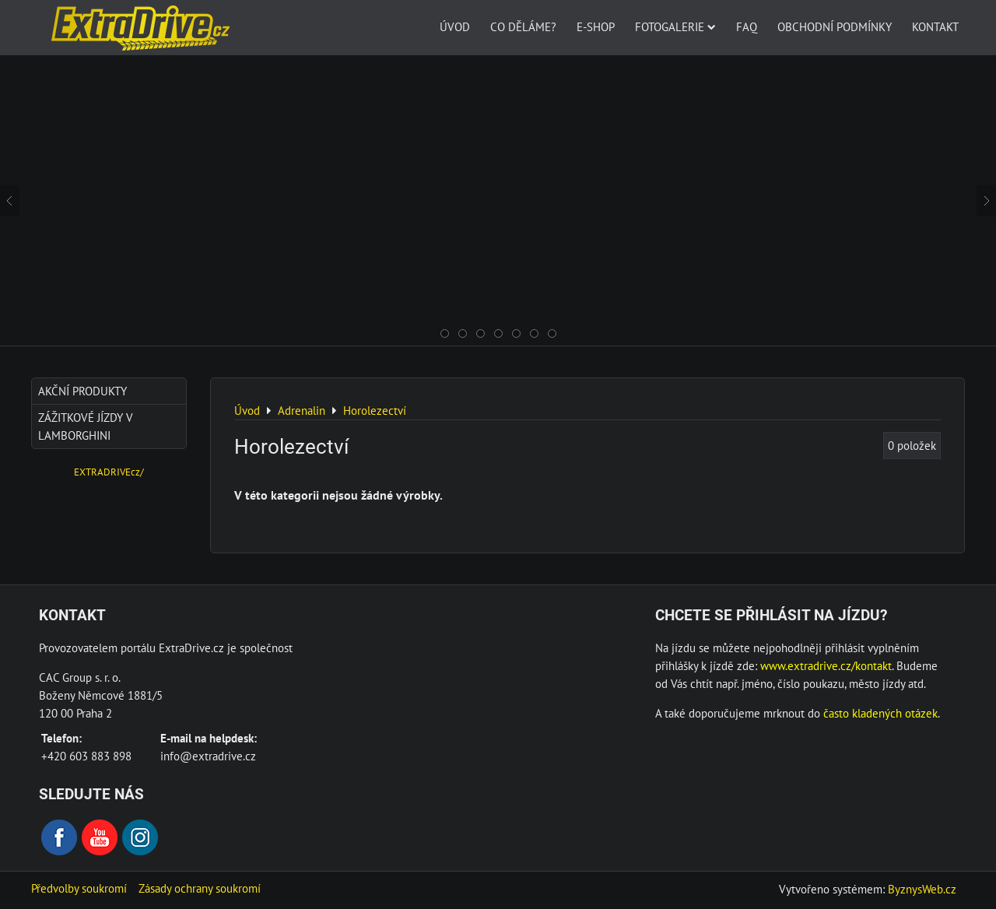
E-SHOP (596, 26)
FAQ (746, 26)
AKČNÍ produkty (82, 390)
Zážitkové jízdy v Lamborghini (85, 426)
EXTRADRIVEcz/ (109, 472)
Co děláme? (523, 26)
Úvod (455, 26)
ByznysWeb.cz (922, 889)
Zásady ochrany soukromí (200, 888)
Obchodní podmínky (834, 26)
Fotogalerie (675, 26)
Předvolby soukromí (79, 888)
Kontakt (935, 26)
